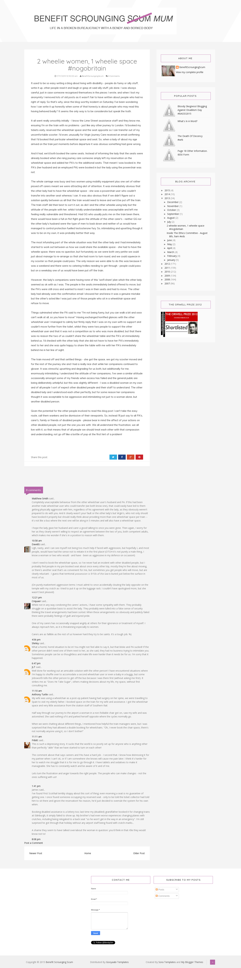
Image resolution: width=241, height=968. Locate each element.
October (172, 209)
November (173, 206)
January (171, 259)
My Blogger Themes (192, 962)
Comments (163, 896)
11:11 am (37, 736)
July (169, 221)
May (170, 244)
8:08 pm (36, 839)
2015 (168, 190)
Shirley (35, 643)
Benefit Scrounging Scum (59, 962)
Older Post (139, 853)
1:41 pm (36, 786)
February (172, 255)
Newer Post (35, 853)
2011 (168, 267)
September (173, 214)
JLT (33, 667)
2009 (168, 275)
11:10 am (37, 690)
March (171, 252)
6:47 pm (36, 663)
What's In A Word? (187, 121)
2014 (168, 194)
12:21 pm (37, 597)
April (170, 248)
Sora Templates (167, 962)
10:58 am (37, 540)
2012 (168, 263)
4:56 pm (36, 639)
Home (87, 853)
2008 (168, 279)
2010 (168, 271)
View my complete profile (189, 72)
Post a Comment (33, 842)
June (170, 240)
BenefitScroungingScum (192, 67)
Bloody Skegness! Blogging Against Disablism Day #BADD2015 (192, 110)
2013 (168, 198)
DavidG (36, 544)
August (171, 217)
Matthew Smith (40, 498)
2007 (168, 283)
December (173, 202)
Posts (160, 889)
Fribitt (35, 740)
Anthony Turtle (40, 694)
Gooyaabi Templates (117, 962)
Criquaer (36, 601)
